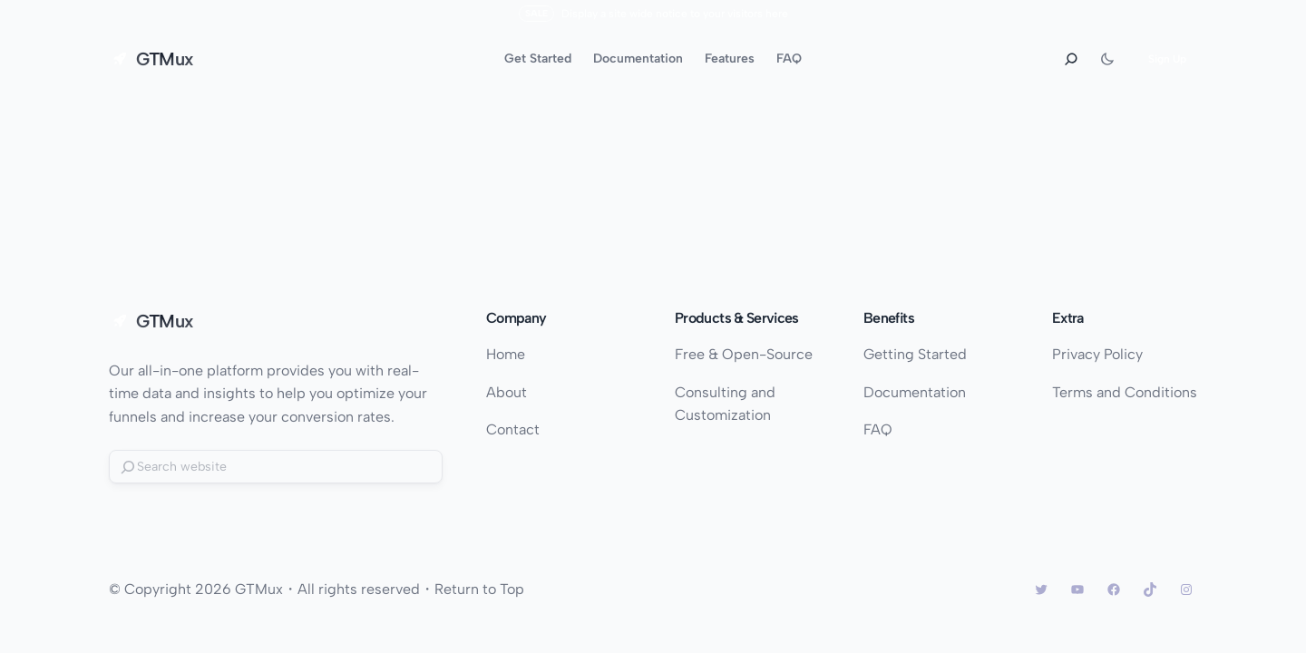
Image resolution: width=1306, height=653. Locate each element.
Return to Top (479, 589)
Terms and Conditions (1124, 392)
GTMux (164, 59)
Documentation (914, 392)
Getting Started (915, 354)
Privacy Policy (1097, 354)
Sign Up (1167, 59)
